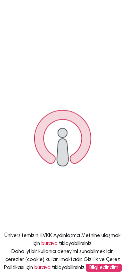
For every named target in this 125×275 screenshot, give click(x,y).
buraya (49, 243)
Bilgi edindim (103, 267)
